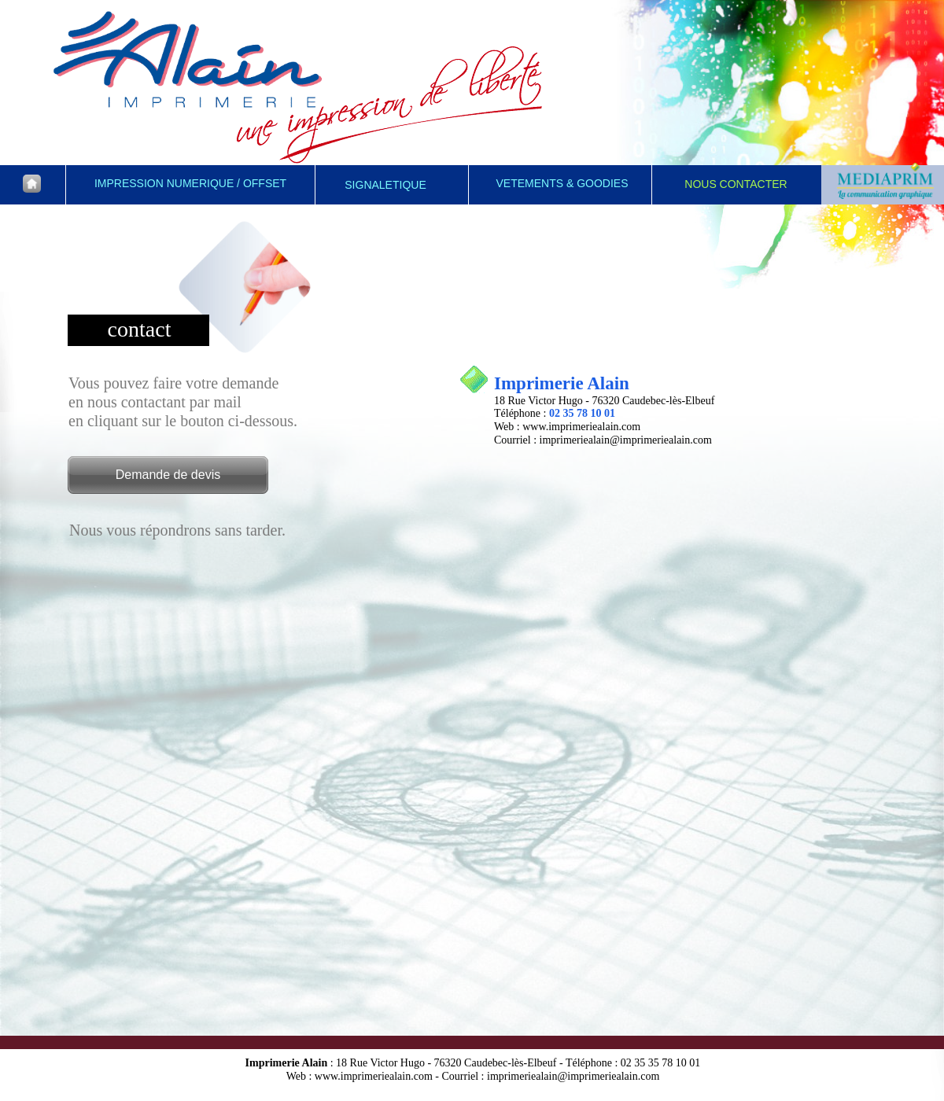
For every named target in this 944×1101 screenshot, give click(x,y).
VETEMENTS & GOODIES (562, 183)
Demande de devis (168, 474)
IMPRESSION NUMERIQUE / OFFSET (190, 183)
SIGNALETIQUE (385, 185)
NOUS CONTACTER (735, 184)
